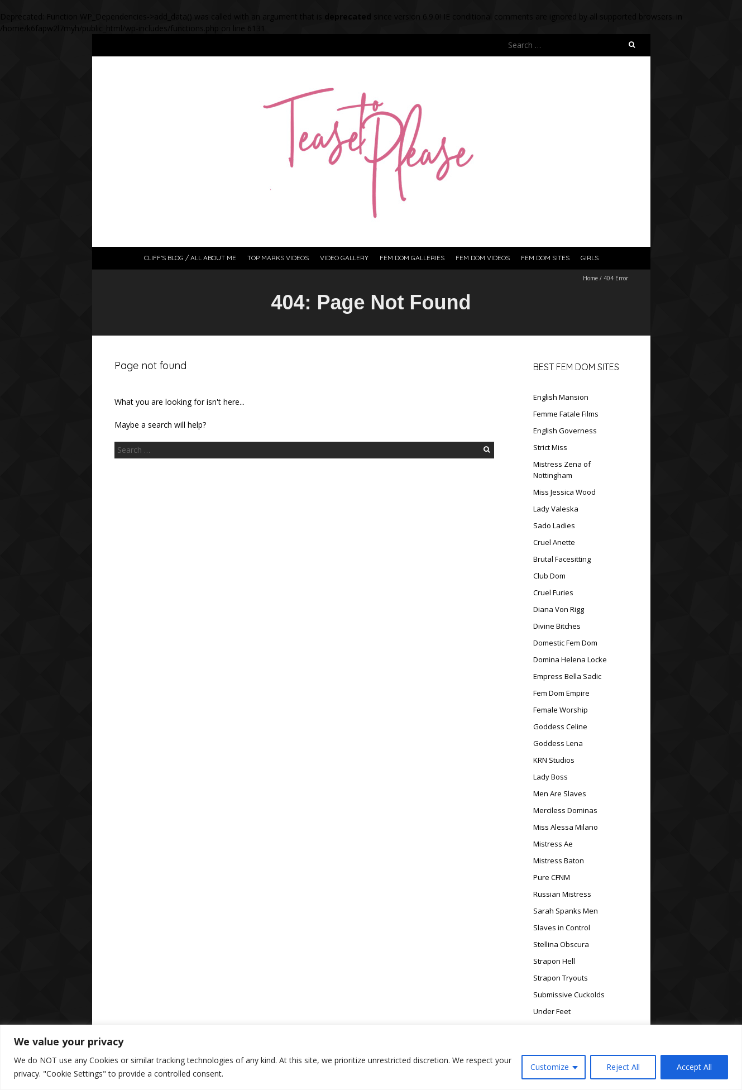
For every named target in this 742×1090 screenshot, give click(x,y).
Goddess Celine (560, 726)
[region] (371, 1057)
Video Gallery (344, 258)
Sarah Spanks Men (565, 911)
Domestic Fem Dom (565, 643)
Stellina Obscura (561, 944)
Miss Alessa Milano (565, 827)
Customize (549, 1067)
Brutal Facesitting (562, 559)
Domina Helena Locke (570, 659)
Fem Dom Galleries (412, 258)
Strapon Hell (554, 961)
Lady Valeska (555, 509)
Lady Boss (550, 777)
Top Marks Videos (278, 258)
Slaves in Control (561, 927)
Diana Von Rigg (558, 609)
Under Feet (552, 1011)
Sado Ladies (554, 525)
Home (590, 278)
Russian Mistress (562, 894)
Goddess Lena (558, 743)
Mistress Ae (553, 844)
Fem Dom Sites (545, 258)
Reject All (623, 1067)
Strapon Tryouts (560, 978)
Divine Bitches (557, 626)
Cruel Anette (554, 542)
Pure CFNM (551, 877)
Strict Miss (550, 447)
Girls (590, 258)
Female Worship (560, 710)
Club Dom (549, 576)
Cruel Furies (553, 592)
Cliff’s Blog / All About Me (190, 258)
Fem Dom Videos (483, 258)
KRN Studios (554, 760)
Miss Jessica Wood (564, 492)
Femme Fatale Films (566, 414)
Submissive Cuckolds (569, 994)
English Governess (565, 431)
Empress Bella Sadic (567, 676)
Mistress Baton (558, 860)
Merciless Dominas (565, 810)
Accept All (694, 1067)
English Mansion (560, 397)
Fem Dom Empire (561, 693)
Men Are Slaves (559, 793)
